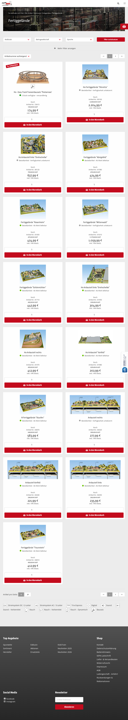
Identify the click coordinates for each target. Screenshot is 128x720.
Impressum (102, 666)
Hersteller (7, 652)
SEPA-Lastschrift (104, 655)
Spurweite (7, 644)
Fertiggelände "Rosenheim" (33, 222)
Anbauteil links (95, 482)
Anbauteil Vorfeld (32, 482)
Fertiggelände (57, 13)
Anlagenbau (46, 13)
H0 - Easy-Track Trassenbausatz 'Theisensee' (33, 92)
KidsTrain (62, 644)
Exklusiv (34, 644)
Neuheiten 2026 (65, 652)
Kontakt (100, 644)
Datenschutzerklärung (106, 648)
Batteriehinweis (103, 652)
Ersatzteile (35, 652)
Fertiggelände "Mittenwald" (95, 222)
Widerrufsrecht (103, 663)
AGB (98, 670)
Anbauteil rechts (95, 417)
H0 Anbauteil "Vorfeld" (95, 352)
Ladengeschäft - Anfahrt (107, 674)
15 (21, 594)
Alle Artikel (28, 13)
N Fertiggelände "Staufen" (32, 417)
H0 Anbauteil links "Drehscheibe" (33, 157)
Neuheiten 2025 (65, 648)
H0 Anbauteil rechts (32, 352)
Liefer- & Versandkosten (107, 659)
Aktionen (34, 648)
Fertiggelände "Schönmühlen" (33, 287)
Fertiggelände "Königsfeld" (95, 157)
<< (103, 56)
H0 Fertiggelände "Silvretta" (95, 87)
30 (28, 594)
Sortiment (37, 13)
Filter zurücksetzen (111, 39)
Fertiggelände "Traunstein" (33, 547)
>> (122, 56)
